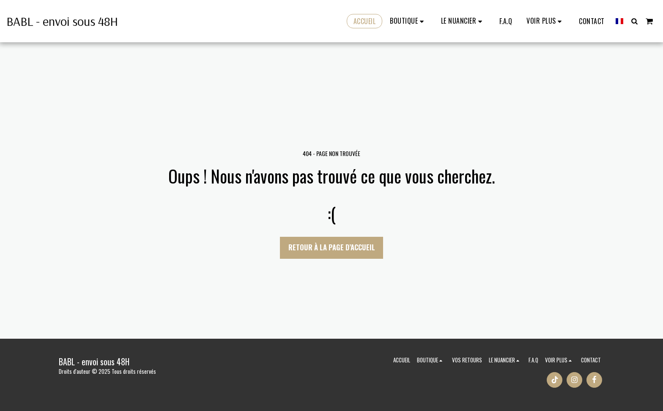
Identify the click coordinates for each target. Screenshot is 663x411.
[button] (463, 21)
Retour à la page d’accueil (331, 247)
